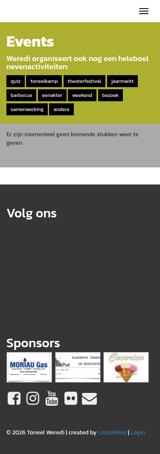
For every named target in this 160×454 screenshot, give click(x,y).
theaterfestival (85, 81)
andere (61, 109)
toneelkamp (44, 81)
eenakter (52, 95)
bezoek (110, 95)
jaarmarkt (122, 81)
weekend (82, 95)
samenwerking (27, 109)
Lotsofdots (112, 432)
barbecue (21, 95)
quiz (15, 81)
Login (138, 432)
